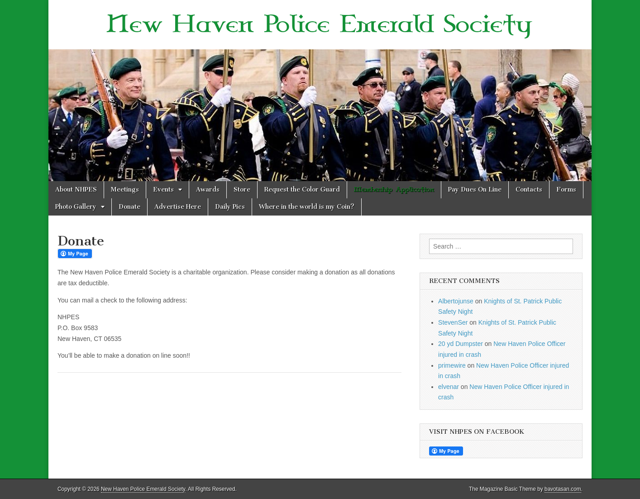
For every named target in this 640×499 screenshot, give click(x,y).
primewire (452, 365)
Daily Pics (230, 207)
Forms (566, 189)
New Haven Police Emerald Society (320, 24)
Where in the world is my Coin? (306, 207)
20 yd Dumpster (460, 343)
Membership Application (394, 189)
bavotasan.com (562, 489)
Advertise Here (177, 207)
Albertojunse (455, 301)
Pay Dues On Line (474, 189)
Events (163, 189)
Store (242, 189)
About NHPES (76, 189)
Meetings (125, 189)
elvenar (448, 386)
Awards (208, 189)
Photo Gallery (75, 207)
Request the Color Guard (302, 189)
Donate (129, 207)
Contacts (529, 189)
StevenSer (453, 322)
